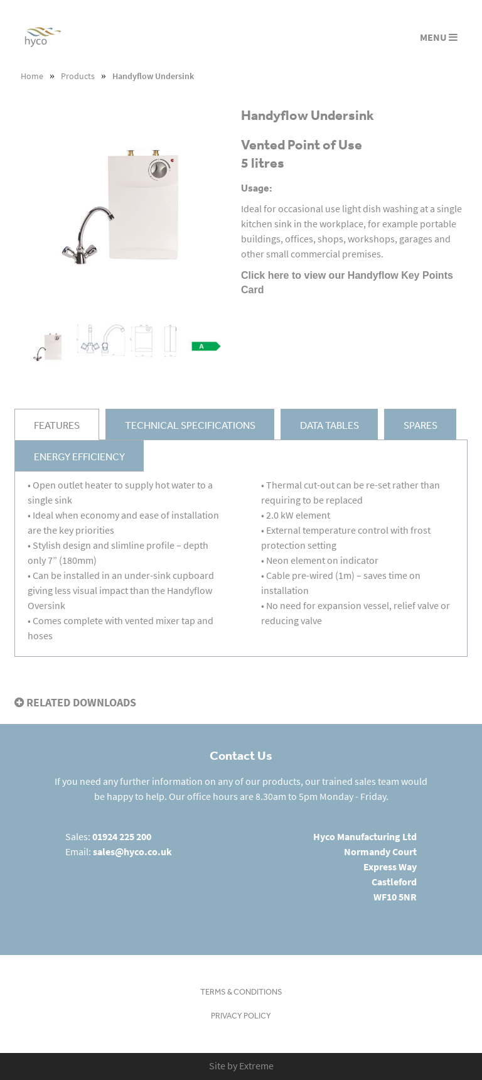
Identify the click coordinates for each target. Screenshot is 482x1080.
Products (78, 76)
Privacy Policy (241, 1015)
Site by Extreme (241, 1065)
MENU (439, 37)
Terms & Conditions (241, 991)
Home (32, 76)
